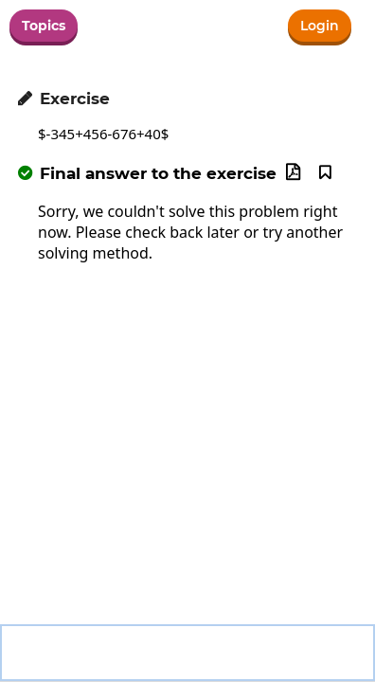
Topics (43, 25)
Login (319, 25)
